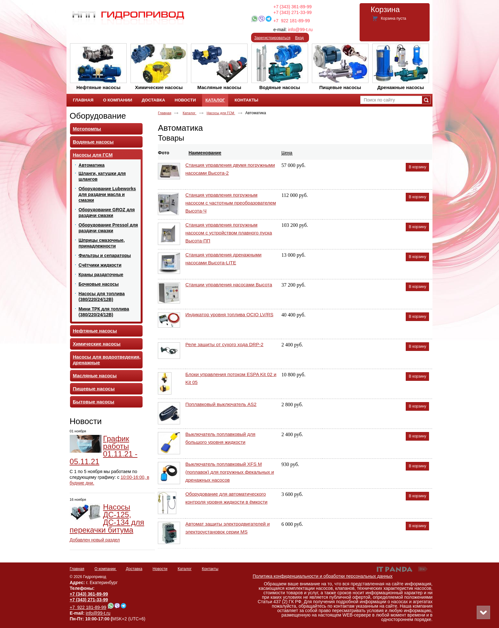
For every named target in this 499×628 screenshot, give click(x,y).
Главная (164, 113)
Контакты (210, 569)
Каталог (215, 100)
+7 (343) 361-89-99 (292, 6)
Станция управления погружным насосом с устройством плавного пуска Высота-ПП (229, 232)
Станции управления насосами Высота (229, 284)
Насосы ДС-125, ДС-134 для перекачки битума (107, 518)
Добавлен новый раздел (95, 539)
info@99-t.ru (300, 29)
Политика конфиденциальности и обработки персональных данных (323, 576)
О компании (106, 569)
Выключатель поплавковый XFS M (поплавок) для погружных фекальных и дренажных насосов (230, 472)
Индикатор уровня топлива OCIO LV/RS (230, 314)
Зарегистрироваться (272, 38)
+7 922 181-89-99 (291, 20)
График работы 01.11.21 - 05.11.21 (103, 450)
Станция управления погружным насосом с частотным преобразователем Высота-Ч (231, 202)
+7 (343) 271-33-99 (292, 12)
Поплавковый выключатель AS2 (221, 404)
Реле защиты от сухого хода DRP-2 (225, 344)
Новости (86, 421)
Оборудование (98, 116)
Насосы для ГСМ (221, 113)
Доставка (134, 569)
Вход (299, 38)
